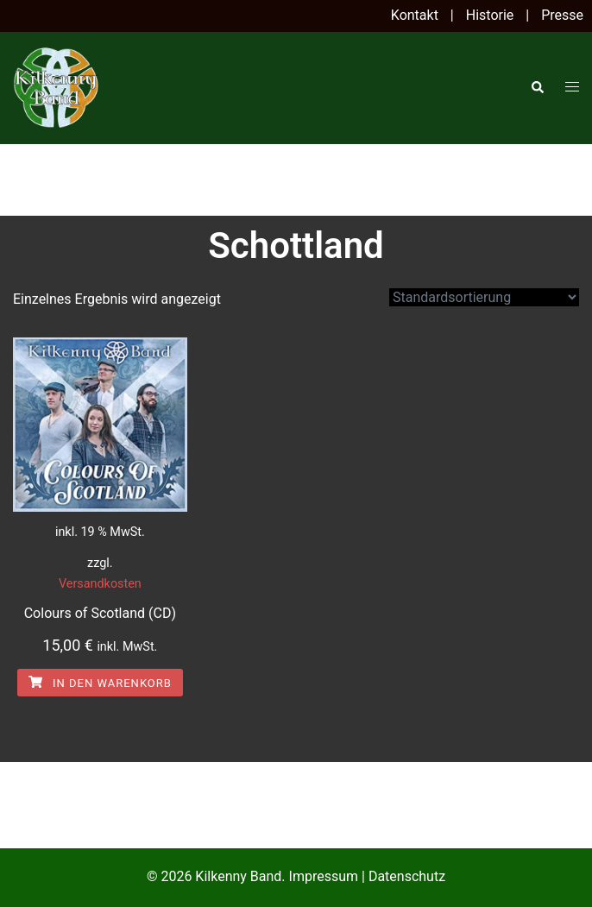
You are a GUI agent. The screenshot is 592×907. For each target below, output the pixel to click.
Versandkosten (100, 583)
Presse (562, 15)
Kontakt (414, 15)
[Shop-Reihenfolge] (484, 297)
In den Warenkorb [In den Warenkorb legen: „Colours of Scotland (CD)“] (100, 683)
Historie (490, 15)
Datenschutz (406, 876)
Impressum (324, 876)
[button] (537, 88)
